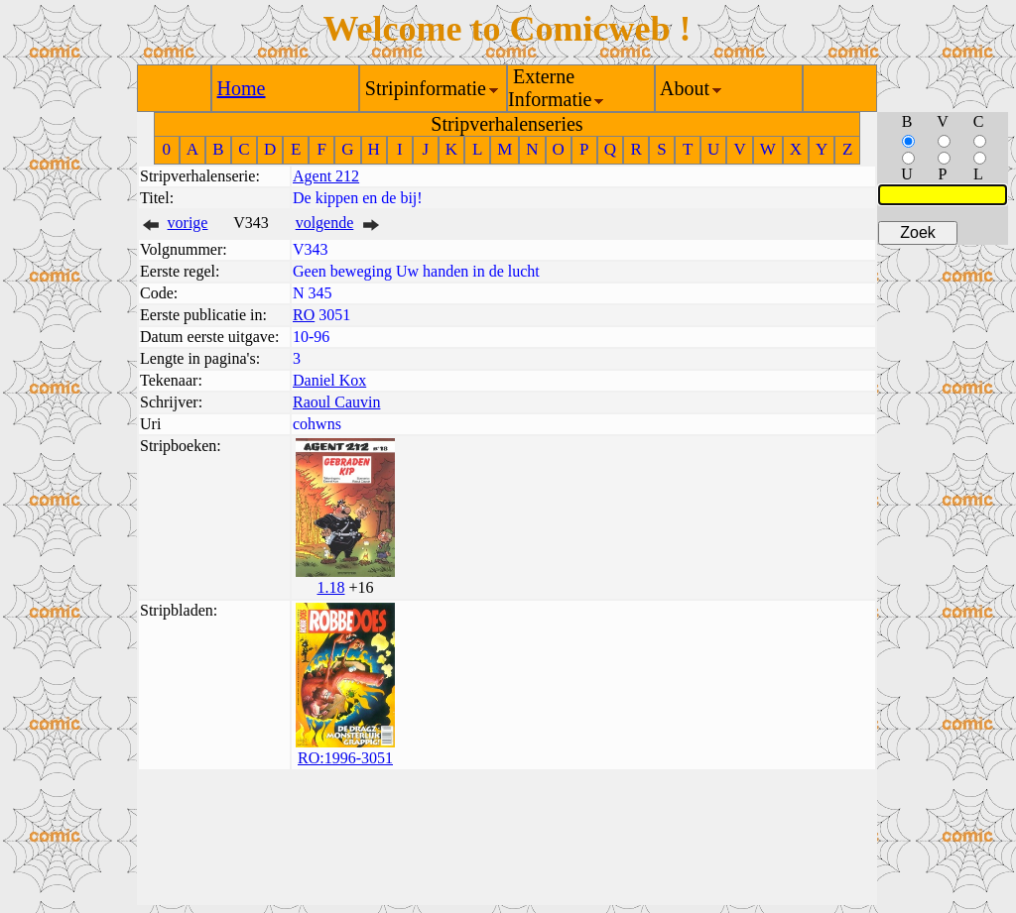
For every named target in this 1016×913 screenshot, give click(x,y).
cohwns (317, 423)
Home (241, 88)
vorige (188, 222)
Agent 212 (326, 176)
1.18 (330, 587)
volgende (325, 222)
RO (304, 314)
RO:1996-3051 (345, 757)
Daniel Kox (329, 380)
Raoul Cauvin (336, 402)
